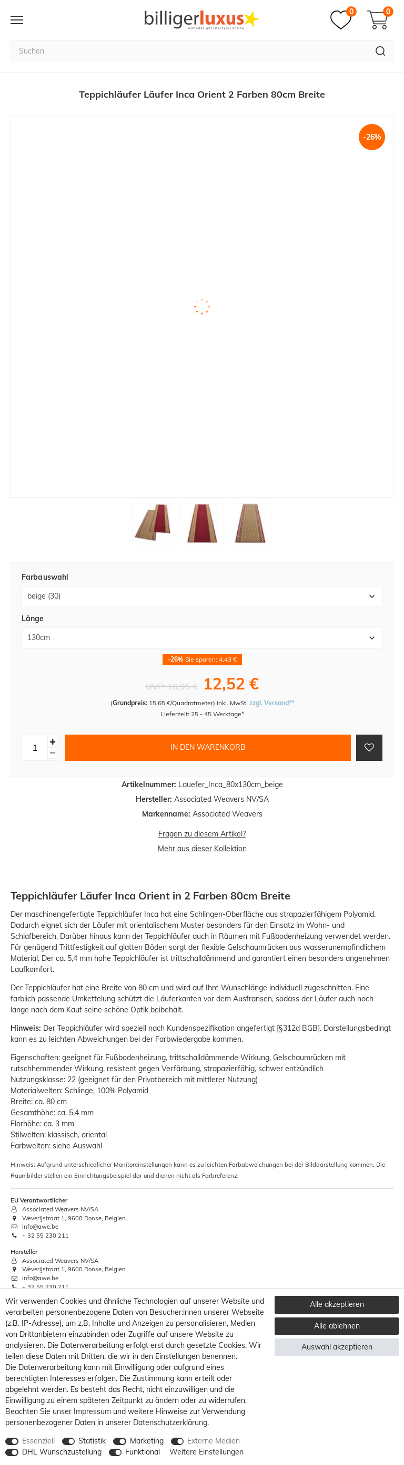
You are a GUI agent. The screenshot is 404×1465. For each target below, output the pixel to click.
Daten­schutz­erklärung (170, 1422)
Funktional (142, 1452)
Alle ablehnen (337, 1326)
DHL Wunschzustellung (62, 1452)
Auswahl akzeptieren (336, 1347)
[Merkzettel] (343, 20)
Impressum (92, 1411)
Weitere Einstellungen (206, 1452)
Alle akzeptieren (337, 1304)
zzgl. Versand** (271, 703)
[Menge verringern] (52, 753)
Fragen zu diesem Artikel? (202, 834)
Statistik (92, 1441)
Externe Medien (213, 1441)
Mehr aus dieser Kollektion (202, 848)
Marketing (147, 1441)
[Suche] (380, 50)
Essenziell (38, 1441)
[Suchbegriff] (189, 50)
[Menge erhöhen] (52, 742)
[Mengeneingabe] (34, 747)
